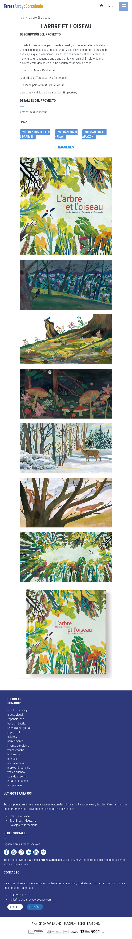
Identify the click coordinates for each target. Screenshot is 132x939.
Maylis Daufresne (44, 70)
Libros (23, 122)
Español (34, 907)
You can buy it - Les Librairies (35, 134)
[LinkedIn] (36, 852)
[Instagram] (14, 852)
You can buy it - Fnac (66, 134)
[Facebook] (6, 852)
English (15, 907)
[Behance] (28, 852)
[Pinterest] (21, 852)
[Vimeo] (43, 852)
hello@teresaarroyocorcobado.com (31, 899)
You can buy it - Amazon (94, 134)
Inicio (21, 17)
